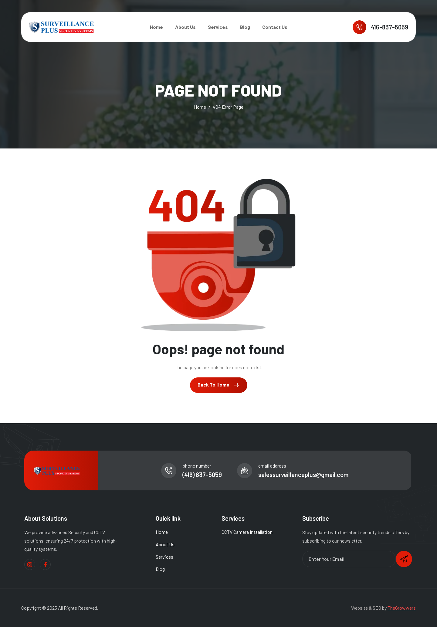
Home (156, 27)
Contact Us (274, 27)
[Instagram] (29, 564)
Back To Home (219, 385)
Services (218, 27)
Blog (245, 27)
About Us (185, 27)
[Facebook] (45, 564)
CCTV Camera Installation (247, 532)
